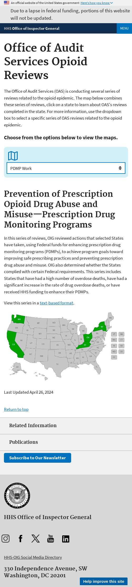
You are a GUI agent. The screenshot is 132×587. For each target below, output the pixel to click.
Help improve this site (103, 581)
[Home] (31, 28)
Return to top (16, 409)
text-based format (56, 303)
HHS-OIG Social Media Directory (33, 557)
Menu (124, 28)
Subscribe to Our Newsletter (37, 458)
